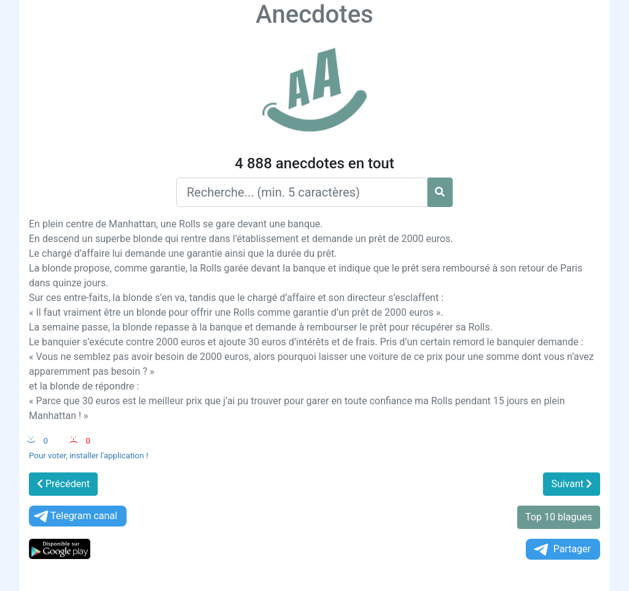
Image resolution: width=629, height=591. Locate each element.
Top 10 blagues (558, 517)
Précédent (63, 484)
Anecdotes (314, 14)
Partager (561, 549)
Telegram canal (74, 516)
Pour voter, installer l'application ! (88, 455)
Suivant (571, 484)
